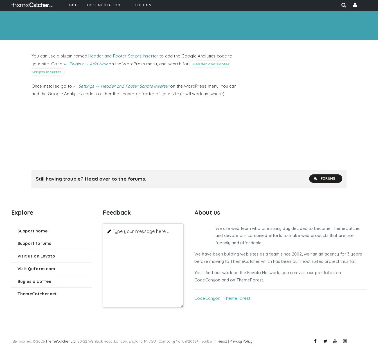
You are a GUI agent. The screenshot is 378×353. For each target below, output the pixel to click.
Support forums (34, 243)
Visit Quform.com (36, 268)
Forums (324, 178)
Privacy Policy (241, 341)
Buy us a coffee (34, 281)
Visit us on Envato (36, 256)
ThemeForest (237, 298)
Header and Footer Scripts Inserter (123, 56)
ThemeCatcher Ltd (61, 341)
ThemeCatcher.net (37, 293)
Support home (32, 231)
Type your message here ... (141, 231)
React (222, 341)
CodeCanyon (207, 298)
